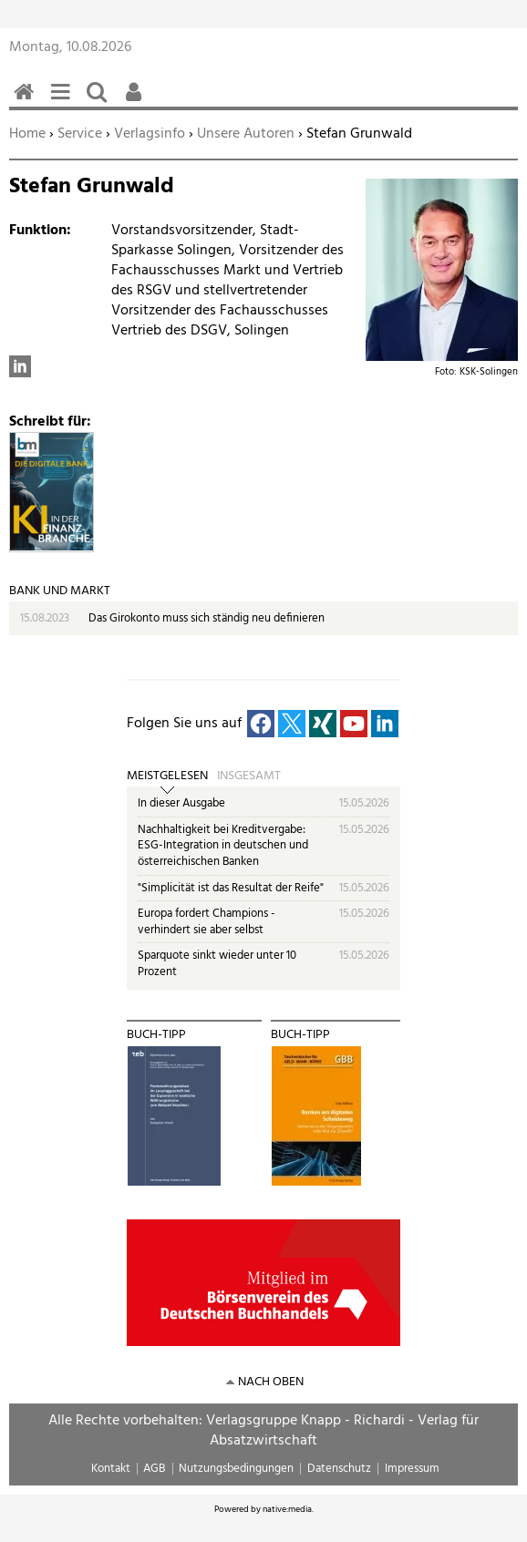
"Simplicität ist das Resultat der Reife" (231, 888)
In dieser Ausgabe (181, 803)
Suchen (100, 102)
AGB (154, 1469)
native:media (287, 1509)
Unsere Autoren (245, 134)
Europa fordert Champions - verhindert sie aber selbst (206, 922)
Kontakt (110, 1469)
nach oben (271, 1382)
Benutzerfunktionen (136, 102)
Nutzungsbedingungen (236, 1469)
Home (27, 134)
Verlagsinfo (149, 134)
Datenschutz (339, 1469)
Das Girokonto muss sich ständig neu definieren (206, 618)
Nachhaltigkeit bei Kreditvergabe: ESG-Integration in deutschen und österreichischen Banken (223, 845)
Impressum (412, 1469)
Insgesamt (249, 776)
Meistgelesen (167, 776)
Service (79, 134)
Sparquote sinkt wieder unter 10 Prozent (217, 964)
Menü (63, 102)
